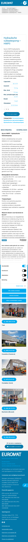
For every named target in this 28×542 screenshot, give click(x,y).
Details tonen (19, 286)
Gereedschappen (11, 8)
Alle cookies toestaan (14, 290)
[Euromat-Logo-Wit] (7, 3)
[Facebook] (2, 522)
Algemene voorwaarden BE (9, 532)
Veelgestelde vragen (7, 529)
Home (3, 8)
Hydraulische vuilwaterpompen (10, 11)
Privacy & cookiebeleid (8, 539)
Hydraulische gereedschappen (10, 9)
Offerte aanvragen (11, 114)
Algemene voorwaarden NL (9, 536)
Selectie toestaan (14, 295)
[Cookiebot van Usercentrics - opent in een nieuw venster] (20, 240)
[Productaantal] (6, 109)
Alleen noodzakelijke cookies (14, 300)
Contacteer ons (6, 526)
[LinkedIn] (4, 522)
